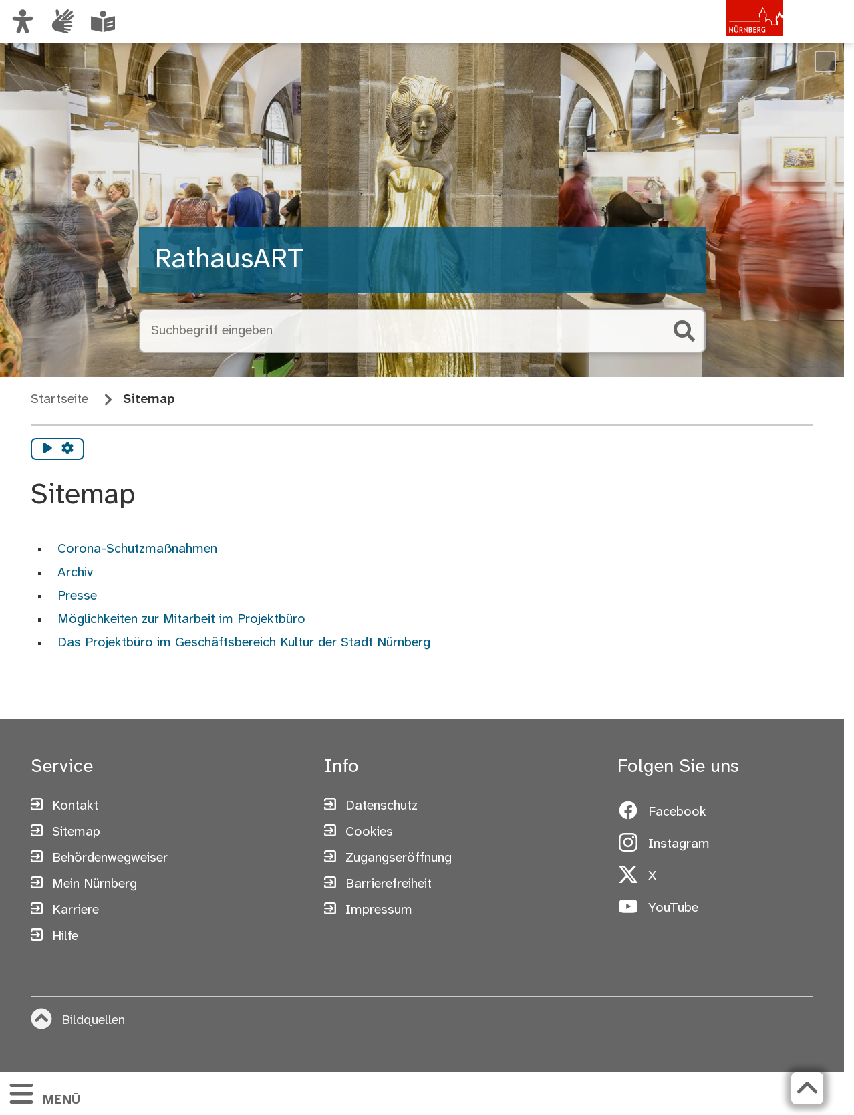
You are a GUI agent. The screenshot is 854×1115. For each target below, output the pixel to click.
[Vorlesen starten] (47, 449)
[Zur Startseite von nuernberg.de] (726, 35)
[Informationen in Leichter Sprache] (103, 21)
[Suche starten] (684, 331)
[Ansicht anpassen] (22, 21)
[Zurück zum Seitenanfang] (807, 1088)
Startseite (59, 399)
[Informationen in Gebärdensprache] (62, 21)
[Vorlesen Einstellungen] (67, 449)
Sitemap (149, 399)
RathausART (229, 260)
